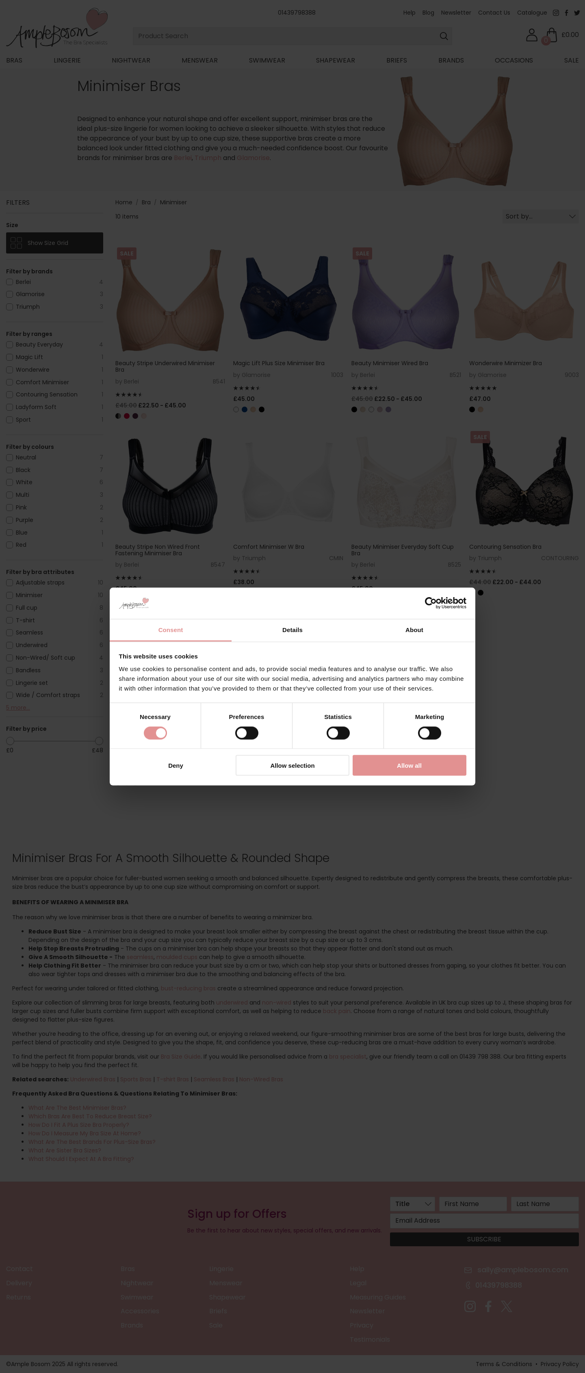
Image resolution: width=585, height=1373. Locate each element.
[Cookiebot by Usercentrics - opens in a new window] (430, 603)
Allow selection (292, 765)
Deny (175, 765)
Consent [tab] (170, 629)
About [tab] (414, 629)
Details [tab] (292, 629)
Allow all (409, 765)
